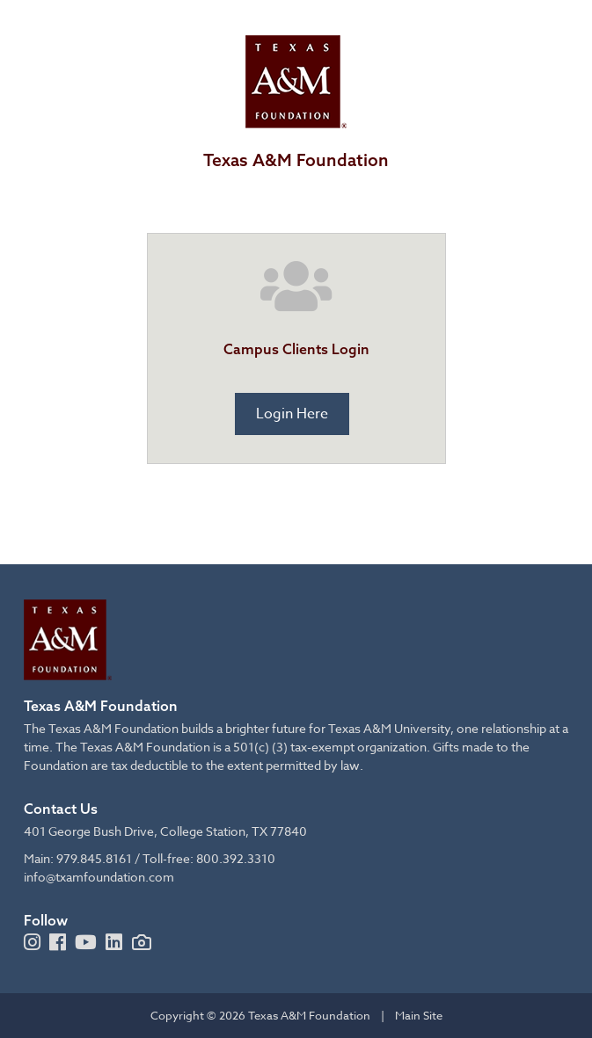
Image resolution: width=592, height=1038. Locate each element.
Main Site (418, 1015)
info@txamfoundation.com (99, 876)
